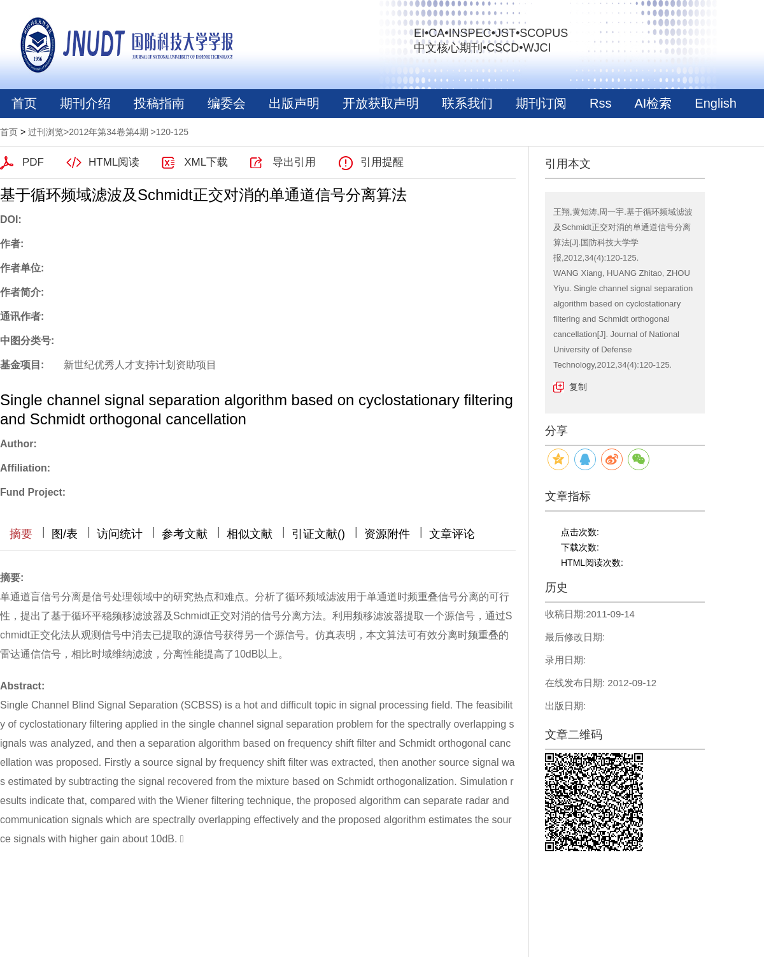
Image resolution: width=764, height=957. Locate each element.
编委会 (227, 103)
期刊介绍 (85, 103)
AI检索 (653, 103)
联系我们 (467, 103)
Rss (600, 103)
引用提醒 (382, 162)
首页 (24, 103)
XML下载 (206, 162)
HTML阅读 (113, 162)
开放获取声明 (381, 103)
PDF (33, 162)
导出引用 (294, 162)
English (716, 103)
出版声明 (294, 103)
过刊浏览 (46, 132)
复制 (578, 387)
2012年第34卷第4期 (108, 132)
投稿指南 (159, 103)
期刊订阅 (541, 103)
